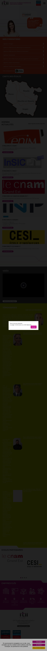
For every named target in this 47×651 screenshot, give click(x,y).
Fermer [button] (34, 327)
